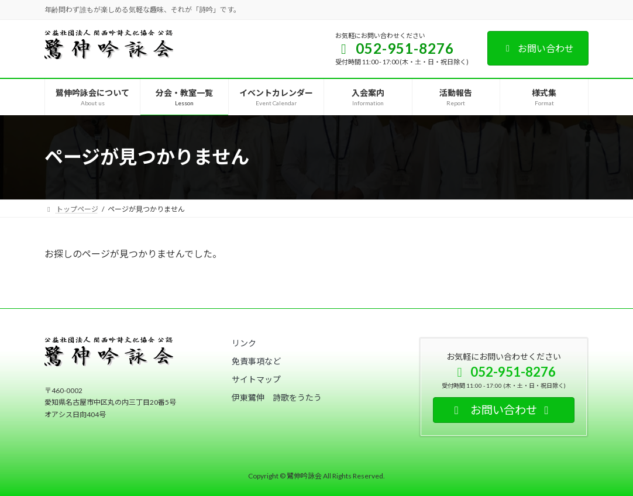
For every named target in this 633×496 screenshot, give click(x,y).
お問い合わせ (538, 48)
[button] (244, 343)
